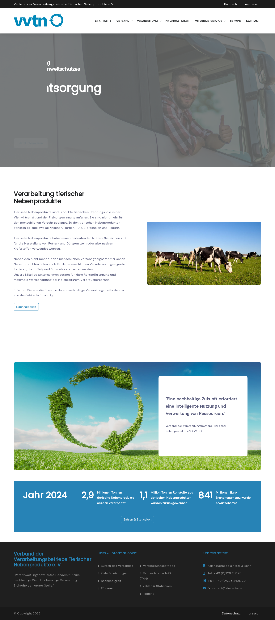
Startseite (103, 21)
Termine (235, 21)
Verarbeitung (147, 21)
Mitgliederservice (208, 21)
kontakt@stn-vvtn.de (227, 588)
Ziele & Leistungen (114, 573)
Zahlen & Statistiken (137, 519)
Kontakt (253, 21)
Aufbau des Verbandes (117, 566)
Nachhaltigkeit (178, 21)
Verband (122, 21)
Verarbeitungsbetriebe (159, 566)
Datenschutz (232, 4)
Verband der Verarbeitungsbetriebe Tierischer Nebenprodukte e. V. (64, 4)
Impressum (252, 4)
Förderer (107, 588)
